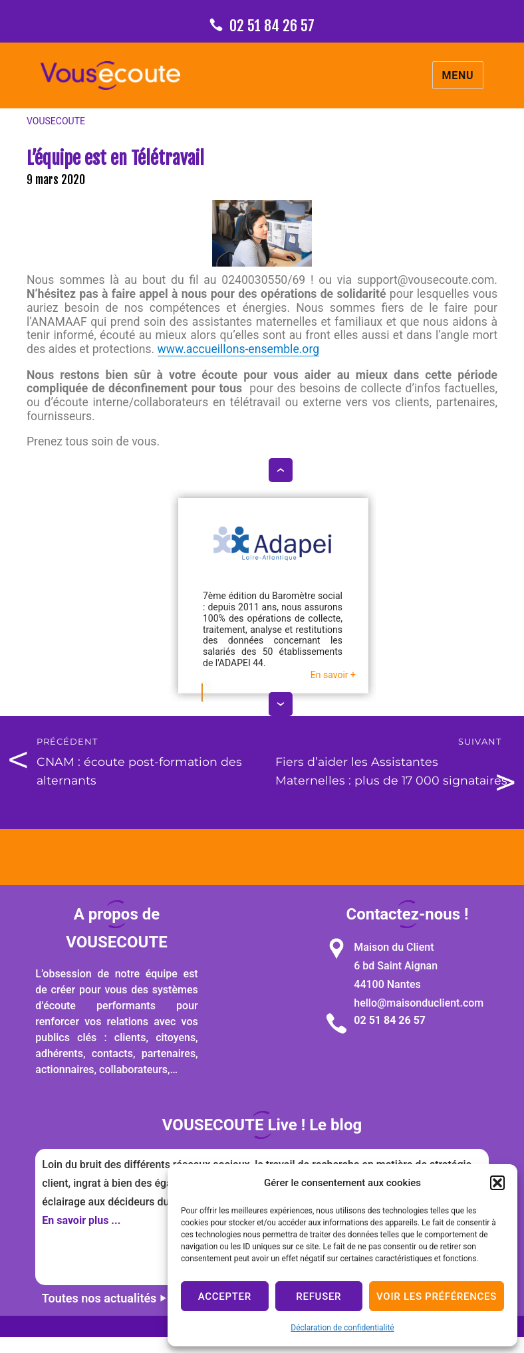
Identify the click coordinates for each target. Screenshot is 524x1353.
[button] (497, 1182)
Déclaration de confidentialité (342, 1327)
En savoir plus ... (81, 1220)
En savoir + (333, 675)
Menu (458, 75)
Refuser (318, 1296)
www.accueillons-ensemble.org (239, 349)
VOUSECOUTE (56, 121)
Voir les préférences (436, 1296)
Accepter (224, 1296)
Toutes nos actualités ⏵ (104, 1298)
